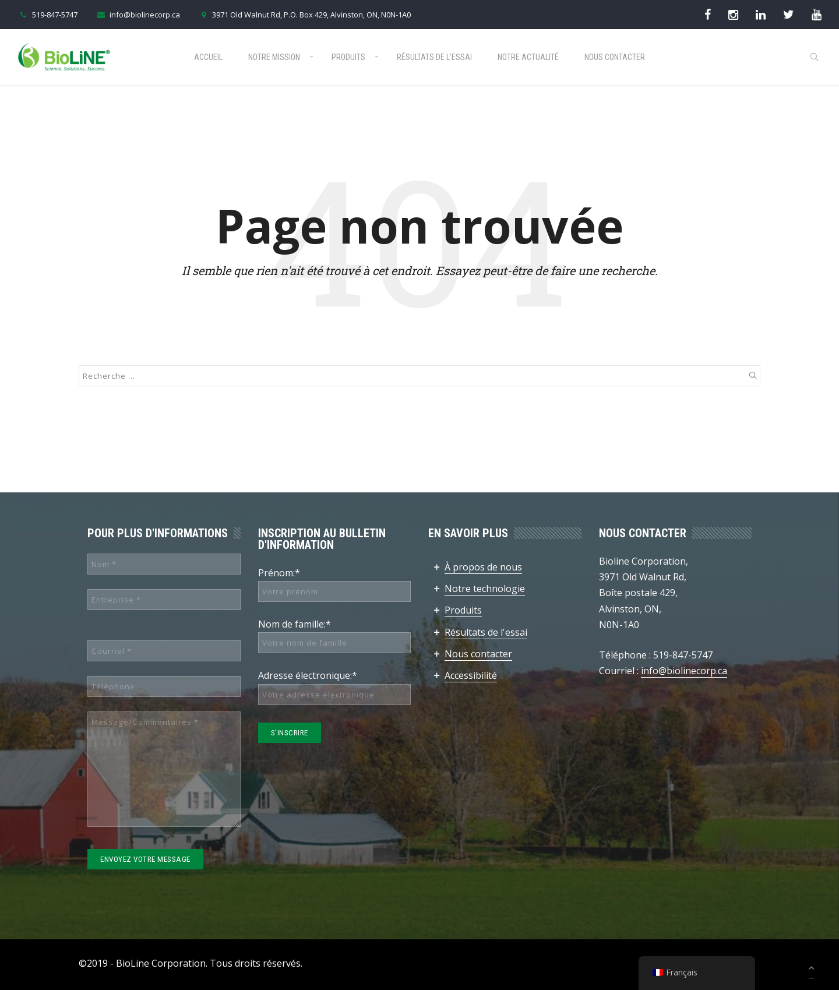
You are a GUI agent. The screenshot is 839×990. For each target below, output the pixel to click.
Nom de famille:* (294, 624)
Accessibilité (471, 675)
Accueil (208, 57)
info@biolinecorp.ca (137, 14)
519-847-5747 (47, 14)
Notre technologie (485, 588)
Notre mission (274, 57)
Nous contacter (614, 57)
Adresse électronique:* (307, 675)
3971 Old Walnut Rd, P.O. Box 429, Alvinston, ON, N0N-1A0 (304, 14)
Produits (348, 57)
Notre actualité (528, 57)
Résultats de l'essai (434, 57)
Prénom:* (279, 572)
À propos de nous (483, 567)
